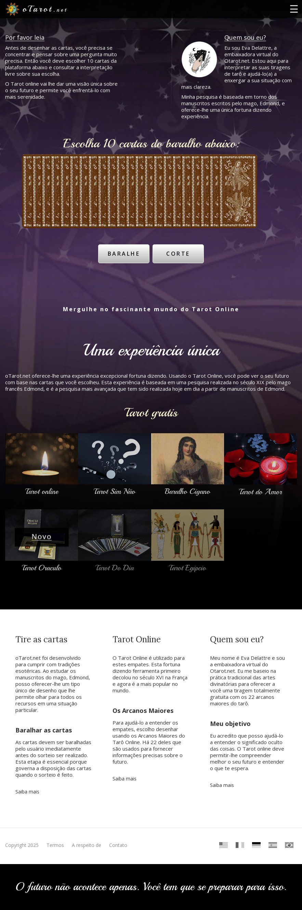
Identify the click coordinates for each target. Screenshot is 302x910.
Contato (118, 842)
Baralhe (123, 252)
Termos (55, 842)
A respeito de (86, 842)
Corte (179, 252)
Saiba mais (27, 788)
